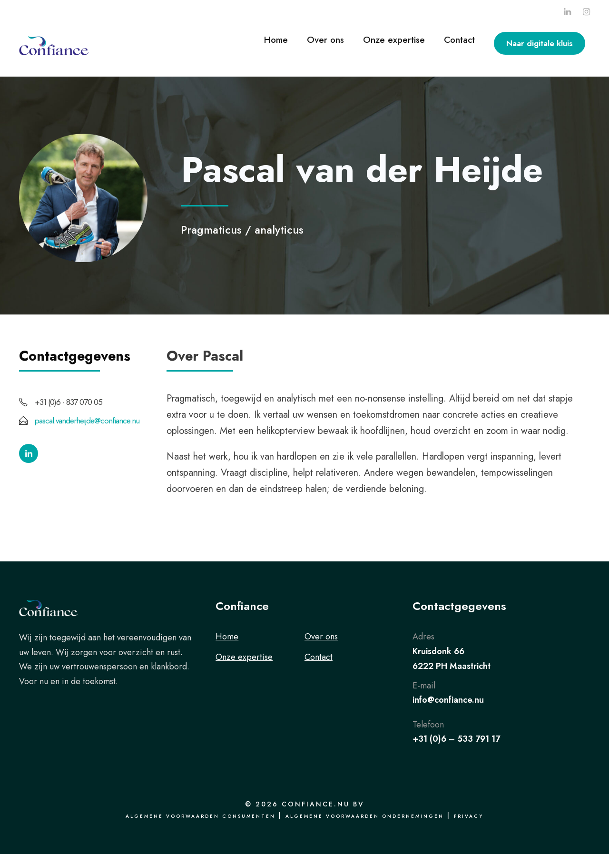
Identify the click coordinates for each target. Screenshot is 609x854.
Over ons (325, 39)
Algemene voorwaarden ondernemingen (364, 816)
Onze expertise (394, 39)
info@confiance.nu (448, 700)
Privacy (468, 816)
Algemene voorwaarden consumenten (200, 816)
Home (276, 39)
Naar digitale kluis (539, 43)
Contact (459, 39)
